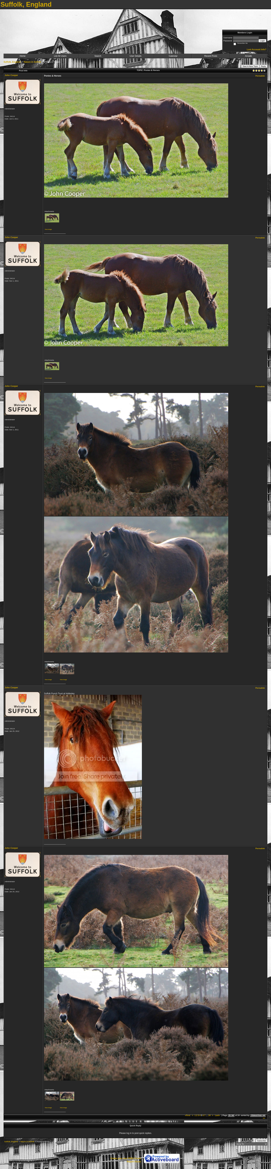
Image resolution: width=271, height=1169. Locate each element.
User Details (135, 56)
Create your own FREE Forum (125, 1158)
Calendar (173, 56)
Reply (263, 66)
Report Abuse (134, 1161)
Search (97, 56)
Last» (217, 1115)
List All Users (60, 56)
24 (209, 1115)
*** (264, 1118)
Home (23, 56)
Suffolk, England (12, 62)
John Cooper (11, 75)
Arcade (248, 56)
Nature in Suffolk (32, 62)
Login (262, 41)
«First (188, 1115)
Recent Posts (210, 56)
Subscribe (261, 1141)
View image (48, 229)
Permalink (260, 76)
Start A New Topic (250, 66)
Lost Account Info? (256, 49)
